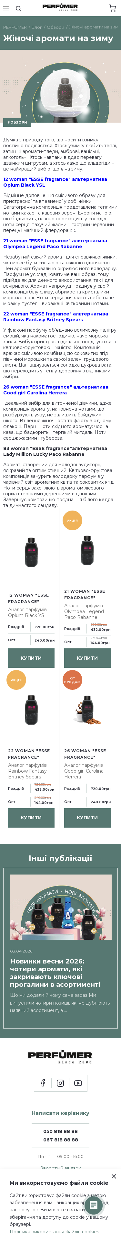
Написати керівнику (60, 1113)
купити (31, 658)
